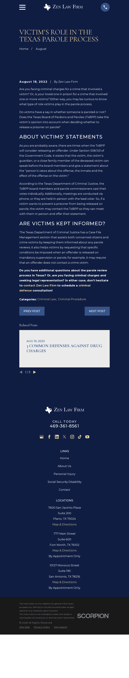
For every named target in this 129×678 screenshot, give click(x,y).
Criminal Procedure (72, 349)
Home (64, 508)
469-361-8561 (64, 476)
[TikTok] (80, 487)
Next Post (97, 361)
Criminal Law (46, 349)
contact (40, 336)
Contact (64, 540)
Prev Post (32, 361)
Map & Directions (64, 575)
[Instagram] (72, 487)
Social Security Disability (64, 532)
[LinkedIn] (57, 487)
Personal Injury (64, 524)
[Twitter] (64, 487)
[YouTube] (87, 487)
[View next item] (34, 422)
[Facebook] (49, 487)
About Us (64, 516)
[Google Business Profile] (42, 487)
